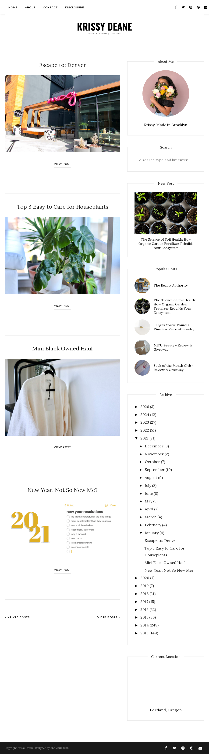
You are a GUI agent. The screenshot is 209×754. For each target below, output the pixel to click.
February (153, 524)
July (148, 485)
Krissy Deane (25, 748)
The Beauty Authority (171, 285)
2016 (144, 609)
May (149, 501)
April (149, 509)
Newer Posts (18, 612)
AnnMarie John (59, 748)
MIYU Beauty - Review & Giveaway (173, 347)
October (153, 461)
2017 (144, 601)
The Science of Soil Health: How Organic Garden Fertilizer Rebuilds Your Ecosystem (165, 243)
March (151, 517)
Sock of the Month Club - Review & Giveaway (174, 367)
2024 (145, 414)
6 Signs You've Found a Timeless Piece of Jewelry (174, 327)
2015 (144, 617)
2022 (145, 430)
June (149, 493)
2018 (144, 593)
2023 (145, 422)
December (154, 446)
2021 (144, 438)
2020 (145, 577)
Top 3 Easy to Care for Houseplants (62, 205)
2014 (145, 625)
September (155, 469)
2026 (145, 406)
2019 (145, 585)
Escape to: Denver (62, 64)
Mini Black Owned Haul (62, 345)
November (155, 454)
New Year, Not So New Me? (62, 486)
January (152, 532)
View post (62, 162)
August (151, 477)
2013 (144, 633)
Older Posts (106, 612)
